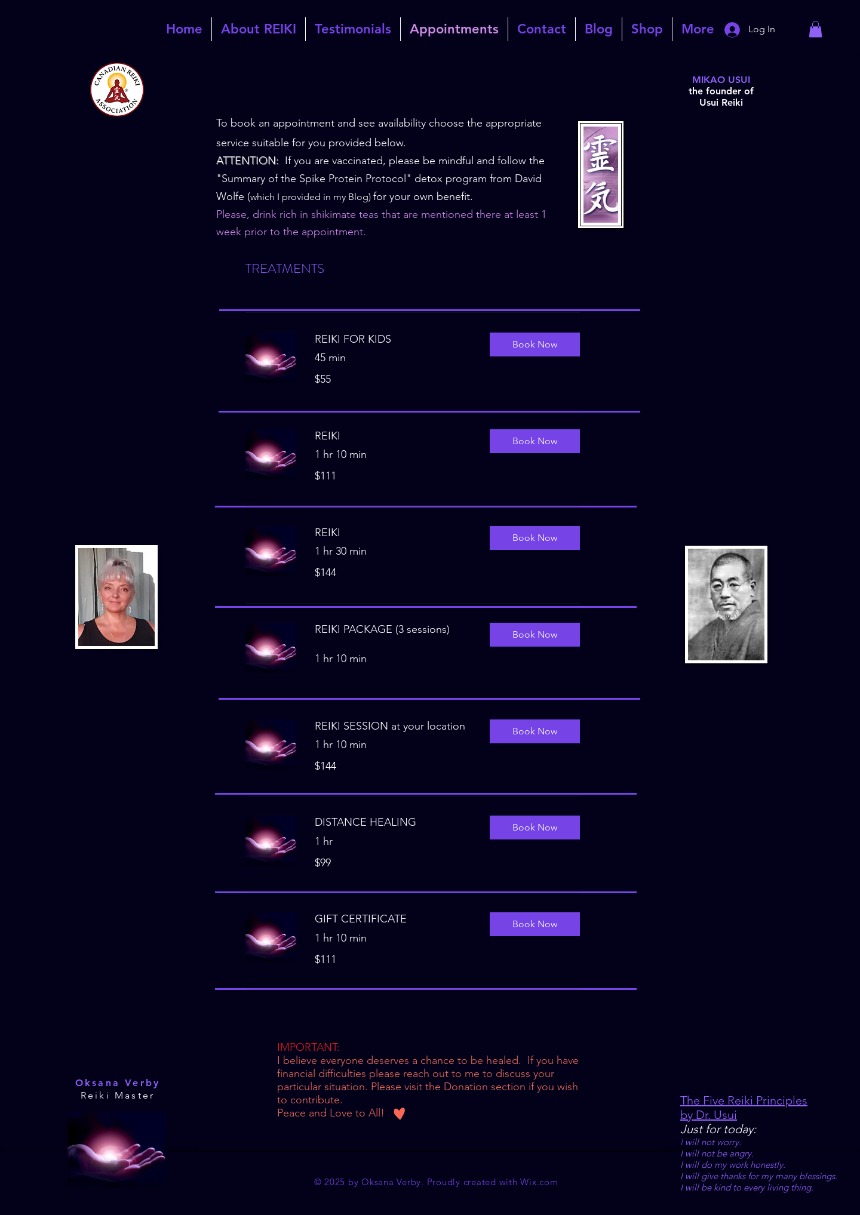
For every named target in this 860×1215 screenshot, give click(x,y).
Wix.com (539, 1182)
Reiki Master (118, 1095)
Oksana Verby (117, 1082)
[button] (535, 344)
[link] (815, 29)
